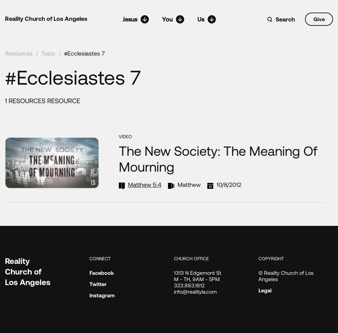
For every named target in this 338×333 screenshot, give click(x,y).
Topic (48, 53)
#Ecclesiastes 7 (84, 53)
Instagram (102, 295)
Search (285, 19)
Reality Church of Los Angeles (46, 18)
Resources (19, 53)
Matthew (189, 184)
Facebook (101, 273)
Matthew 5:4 (144, 184)
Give (319, 19)
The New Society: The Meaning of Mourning (218, 158)
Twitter (98, 284)
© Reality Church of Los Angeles (286, 276)
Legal (265, 290)
